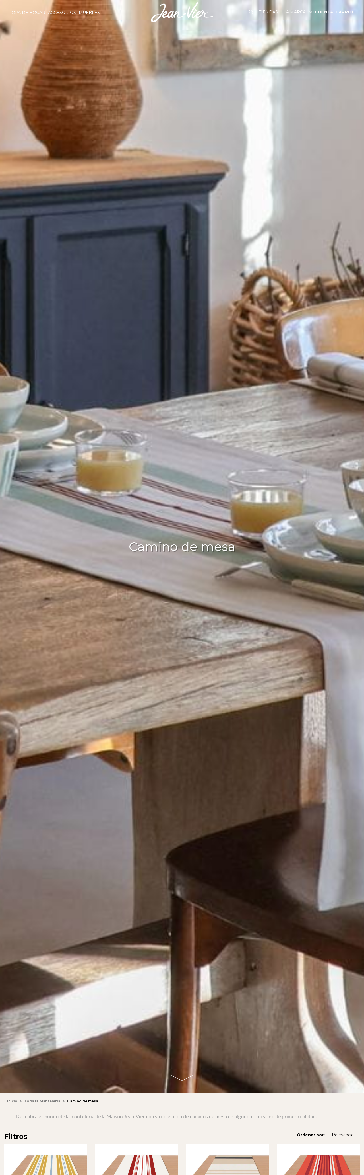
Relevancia (346, 1135)
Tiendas (268, 12)
